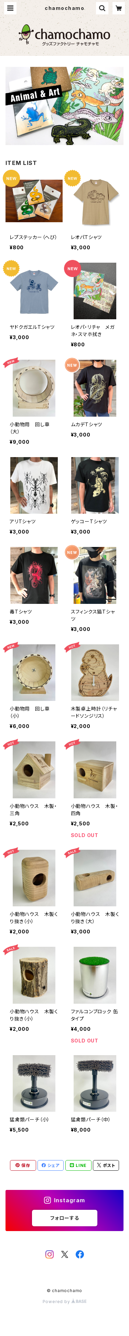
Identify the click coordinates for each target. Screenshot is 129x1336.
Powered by (65, 1301)
